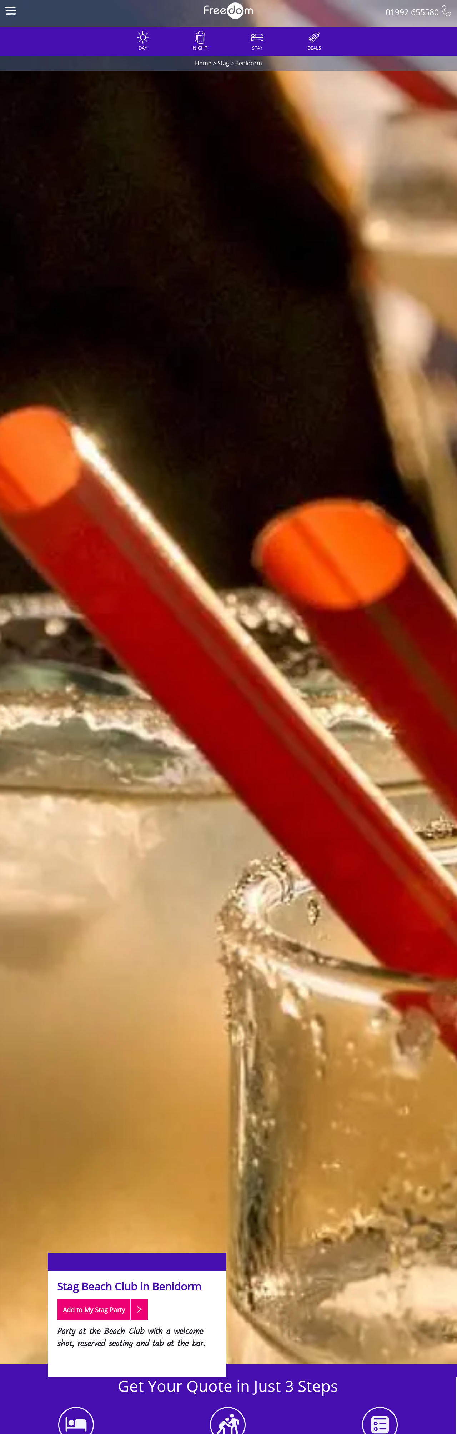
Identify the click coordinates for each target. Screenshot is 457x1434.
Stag (223, 63)
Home (203, 63)
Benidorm (248, 63)
